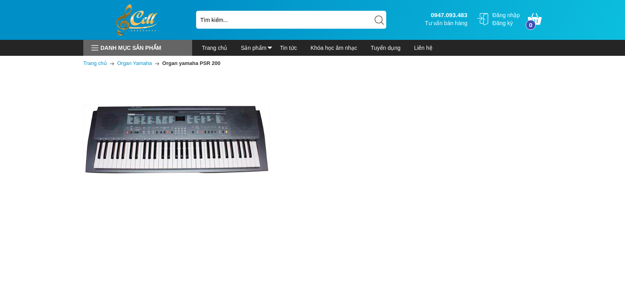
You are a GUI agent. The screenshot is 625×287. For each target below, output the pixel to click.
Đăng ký (502, 23)
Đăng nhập (506, 15)
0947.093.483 (448, 15)
